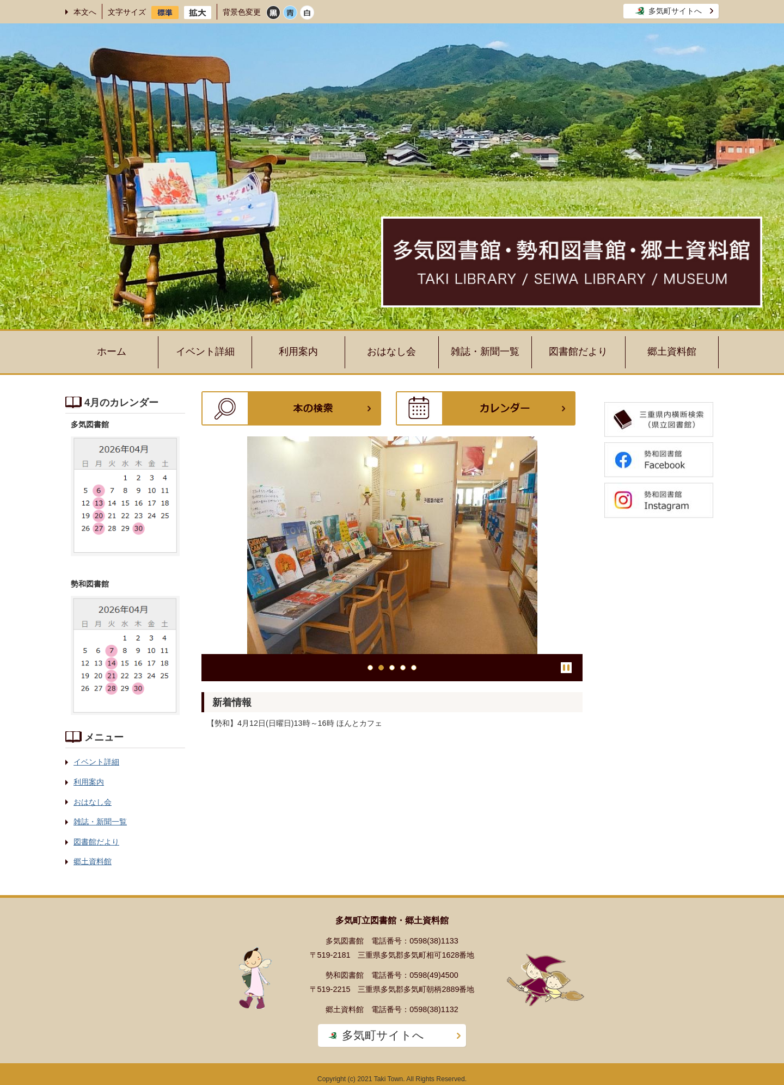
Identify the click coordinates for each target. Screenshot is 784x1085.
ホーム (111, 351)
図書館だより (578, 351)
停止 (566, 667)
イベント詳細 (205, 351)
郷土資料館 (671, 351)
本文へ (85, 12)
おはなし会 (391, 351)
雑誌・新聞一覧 (485, 351)
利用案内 (298, 351)
